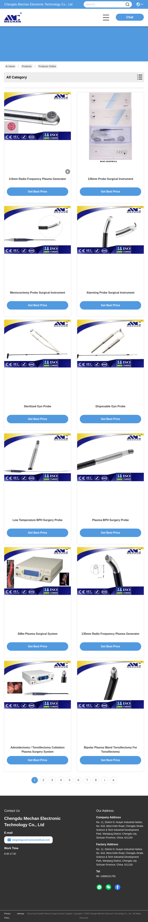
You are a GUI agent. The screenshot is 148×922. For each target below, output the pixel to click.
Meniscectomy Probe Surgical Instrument (37, 292)
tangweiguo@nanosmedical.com (28, 840)
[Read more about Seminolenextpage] (104, 780)
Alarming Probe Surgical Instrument (111, 292)
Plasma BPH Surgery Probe (110, 520)
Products (26, 66)
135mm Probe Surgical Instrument (110, 178)
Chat (129, 17)
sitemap (20, 914)
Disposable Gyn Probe (110, 406)
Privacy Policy (7, 916)
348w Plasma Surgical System (37, 633)
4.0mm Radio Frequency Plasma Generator (37, 178)
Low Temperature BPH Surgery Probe (37, 520)
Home (10, 66)
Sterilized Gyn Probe (37, 406)
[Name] (127, 4)
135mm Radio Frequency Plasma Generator (110, 633)
